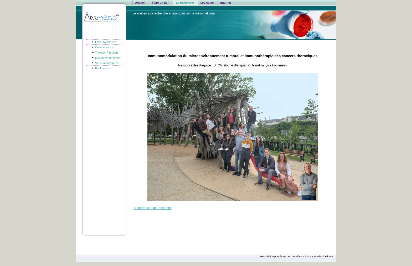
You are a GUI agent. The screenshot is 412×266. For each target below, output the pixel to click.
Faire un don (160, 2)
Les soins (207, 2)
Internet (225, 2)
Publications (103, 68)
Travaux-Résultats (107, 52)
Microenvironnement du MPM (108, 58)
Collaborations (104, 47)
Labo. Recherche (106, 42)
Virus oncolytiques (107, 63)
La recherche (185, 2)
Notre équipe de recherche (153, 208)
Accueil (140, 2)
